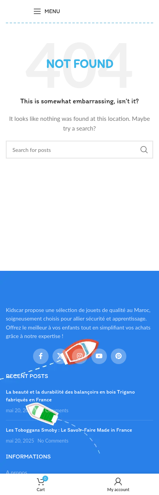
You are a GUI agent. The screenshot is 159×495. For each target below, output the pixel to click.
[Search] (79, 150)
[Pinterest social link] (118, 356)
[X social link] (60, 356)
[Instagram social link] (79, 356)
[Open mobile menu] (47, 11)
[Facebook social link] (41, 356)
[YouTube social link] (99, 356)
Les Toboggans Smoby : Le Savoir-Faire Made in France (69, 430)
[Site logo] (97, 10)
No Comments (52, 410)
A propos (16, 472)
